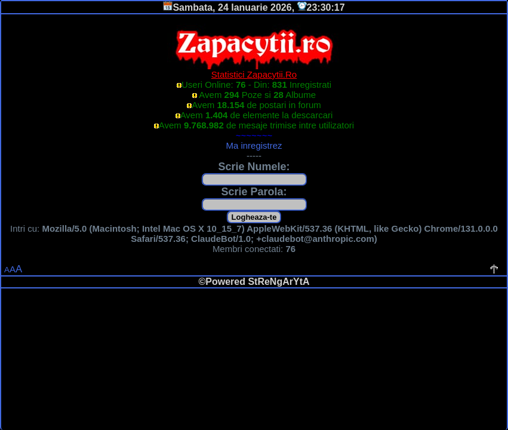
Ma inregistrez (254, 145)
